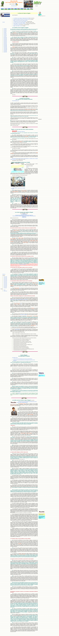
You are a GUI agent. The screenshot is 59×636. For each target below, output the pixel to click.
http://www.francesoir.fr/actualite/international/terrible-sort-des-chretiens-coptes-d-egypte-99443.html (27, 402)
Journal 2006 (5, 48)
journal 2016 (5, 37)
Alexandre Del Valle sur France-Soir (41, 514)
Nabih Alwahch (17, 329)
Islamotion (40, 282)
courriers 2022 (5, 276)
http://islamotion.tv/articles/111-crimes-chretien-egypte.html (24, 215)
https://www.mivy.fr (14, 5)
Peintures (3, 274)
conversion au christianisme (22, 264)
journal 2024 (5, 29)
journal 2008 (5, 46)
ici (36, 263)
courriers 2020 (5, 278)
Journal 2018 (5, 35)
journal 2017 (5, 36)
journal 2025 (5, 28)
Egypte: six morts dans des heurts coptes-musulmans (20, 20)
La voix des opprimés (24, 214)
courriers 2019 (5, 279)
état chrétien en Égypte (23, 314)
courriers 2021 (5, 277)
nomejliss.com (24, 217)
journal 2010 (5, 44)
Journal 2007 (5, 47)
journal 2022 (5, 31)
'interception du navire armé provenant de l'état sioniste (19, 299)
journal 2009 (5, 45)
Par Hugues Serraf (15, 357)
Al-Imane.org (24, 216)
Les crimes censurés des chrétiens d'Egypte (19, 22)
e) (36, 325)
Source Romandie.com (15, 100)
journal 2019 (5, 34)
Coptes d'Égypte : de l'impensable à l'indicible (19, 23)
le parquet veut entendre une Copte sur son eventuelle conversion (22, 19)
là (37, 263)
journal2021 (5, 32)
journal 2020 (5, 33)
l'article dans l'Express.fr (18, 131)
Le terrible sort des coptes (16, 24)
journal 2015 (5, 38)
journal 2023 (5, 30)
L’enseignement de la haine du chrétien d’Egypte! (19, 21)
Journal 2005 (5, 49)
